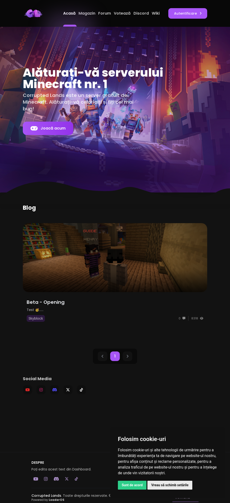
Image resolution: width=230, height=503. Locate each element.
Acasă (70, 13)
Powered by (47, 500)
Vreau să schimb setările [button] (169, 485)
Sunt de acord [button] (132, 485)
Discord (141, 13)
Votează (123, 13)
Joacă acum (48, 128)
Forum (105, 13)
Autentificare (187, 13)
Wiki (156, 13)
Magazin (87, 13)
